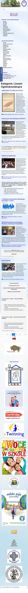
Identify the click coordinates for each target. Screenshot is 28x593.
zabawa (22, 279)
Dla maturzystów (6, 30)
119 (16, 334)
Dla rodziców (5, 27)
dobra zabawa (5, 279)
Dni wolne (5, 24)
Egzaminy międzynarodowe (8, 33)
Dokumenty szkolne (7, 49)
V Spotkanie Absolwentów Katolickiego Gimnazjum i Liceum (13, 199)
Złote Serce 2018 (5, 142)
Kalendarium (5, 45)
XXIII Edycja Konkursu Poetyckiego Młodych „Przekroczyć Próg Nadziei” (12, 223)
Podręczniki (5, 26)
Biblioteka (5, 61)
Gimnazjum (5, 63)
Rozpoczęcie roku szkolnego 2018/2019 (13, 118)
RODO (4, 57)
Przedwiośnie (21, 114)
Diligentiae (10, 141)
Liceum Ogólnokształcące (8, 75)
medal (13, 141)
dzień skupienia (6, 176)
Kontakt (4, 21)
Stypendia (5, 31)
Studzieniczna (4, 178)
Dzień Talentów (6, 260)
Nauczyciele (12, 176)
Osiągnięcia (5, 34)
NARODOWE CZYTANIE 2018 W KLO (12, 90)
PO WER (4, 66)
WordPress (8, 587)
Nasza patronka (6, 51)
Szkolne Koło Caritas (7, 59)
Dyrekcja (4, 54)
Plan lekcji (5, 22)
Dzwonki (4, 47)
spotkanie (15, 216)
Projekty (4, 25)
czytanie (16, 114)
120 (20, 334)
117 (10, 334)
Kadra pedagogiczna (7, 55)
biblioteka (5, 114)
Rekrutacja (5, 35)
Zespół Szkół (5, 78)
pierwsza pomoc (18, 176)
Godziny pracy (6, 46)
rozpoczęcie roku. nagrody (20, 141)
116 (7, 334)
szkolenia (9, 178)
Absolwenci (5, 216)
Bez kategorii (5, 74)
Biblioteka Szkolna (11, 114)
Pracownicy (24, 176)
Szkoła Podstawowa (7, 77)
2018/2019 (5, 141)
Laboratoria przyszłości (7, 67)
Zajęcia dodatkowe (6, 29)
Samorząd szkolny (6, 58)
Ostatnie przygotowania (9, 156)
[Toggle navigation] (4, 9)
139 (25, 334)
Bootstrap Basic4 (16, 587)
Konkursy (5, 64)
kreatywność (17, 279)
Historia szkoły (6, 53)
